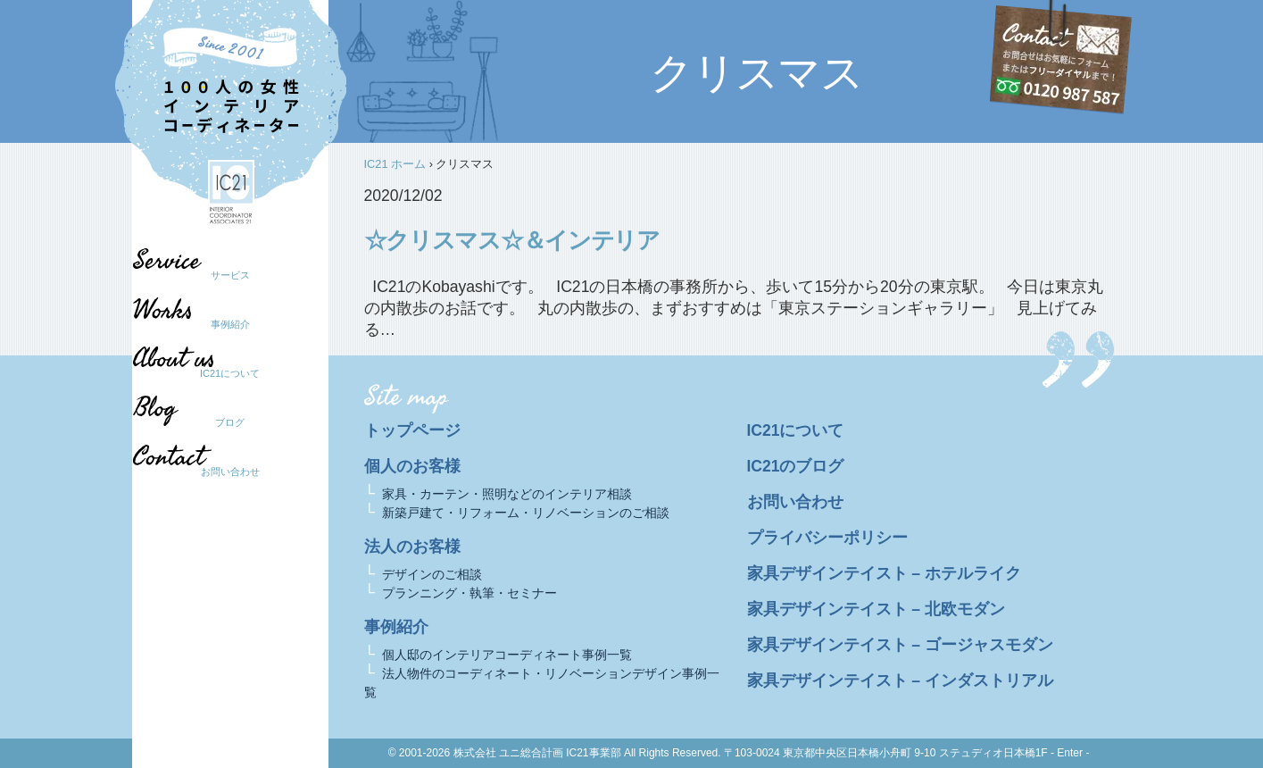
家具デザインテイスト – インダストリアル (900, 680)
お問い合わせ (230, 471)
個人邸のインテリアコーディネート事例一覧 (507, 654)
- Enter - (1070, 753)
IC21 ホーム (395, 164)
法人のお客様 (412, 546)
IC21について (230, 373)
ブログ (221, 422)
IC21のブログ (795, 466)
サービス (230, 275)
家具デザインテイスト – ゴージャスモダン (900, 645)
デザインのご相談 (432, 574)
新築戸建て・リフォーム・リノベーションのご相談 (525, 512)
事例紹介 (230, 324)
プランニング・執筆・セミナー (469, 593)
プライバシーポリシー (827, 538)
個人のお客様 (412, 466)
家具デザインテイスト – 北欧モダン (876, 609)
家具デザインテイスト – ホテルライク (884, 573)
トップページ (412, 430)
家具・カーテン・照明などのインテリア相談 (507, 494)
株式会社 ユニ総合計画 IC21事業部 (537, 753)
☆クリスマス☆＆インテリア (512, 240)
